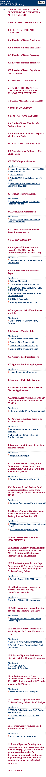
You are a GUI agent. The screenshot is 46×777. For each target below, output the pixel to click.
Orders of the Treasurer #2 (22, 342)
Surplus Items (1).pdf (19, 456)
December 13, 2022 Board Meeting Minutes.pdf (25, 261)
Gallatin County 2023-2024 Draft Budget (23, 717)
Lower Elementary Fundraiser (23, 372)
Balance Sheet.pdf (18, 281)
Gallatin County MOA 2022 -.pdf (24, 579)
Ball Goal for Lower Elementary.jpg (26, 642)
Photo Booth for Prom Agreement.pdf (27, 411)
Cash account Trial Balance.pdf (24, 284)
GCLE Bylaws (16, 175)
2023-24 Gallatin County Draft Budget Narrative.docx (26, 711)
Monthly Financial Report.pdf (23, 302)
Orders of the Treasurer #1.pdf (24, 339)
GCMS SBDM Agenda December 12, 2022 (25, 179)
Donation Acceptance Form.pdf (24, 479)
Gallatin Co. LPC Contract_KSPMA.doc (18, 667)
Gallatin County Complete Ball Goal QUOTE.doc (25, 646)
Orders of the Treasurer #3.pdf (24, 346)
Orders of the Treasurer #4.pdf (24, 349)
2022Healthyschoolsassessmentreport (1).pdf (27, 525)
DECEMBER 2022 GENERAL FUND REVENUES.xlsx (25, 294)
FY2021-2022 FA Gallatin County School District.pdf (24, 221)
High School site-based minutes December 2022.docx (24, 185)
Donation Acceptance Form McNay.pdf (28, 503)
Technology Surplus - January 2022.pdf (23, 430)
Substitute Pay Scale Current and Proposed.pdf (24, 620)
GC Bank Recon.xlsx (19, 299)
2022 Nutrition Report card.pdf (24, 530)
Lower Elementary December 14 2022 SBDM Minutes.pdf (26, 170)
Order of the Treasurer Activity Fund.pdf (23, 322)
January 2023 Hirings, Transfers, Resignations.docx (24, 203)
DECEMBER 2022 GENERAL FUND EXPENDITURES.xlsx (25, 289)
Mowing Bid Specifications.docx (25, 600)
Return (3, 9)
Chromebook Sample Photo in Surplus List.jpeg (23, 436)
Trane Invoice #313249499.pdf (23, 692)
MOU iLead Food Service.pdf (23, 736)
